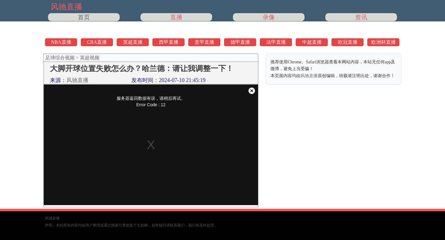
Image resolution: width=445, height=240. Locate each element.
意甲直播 (204, 42)
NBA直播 (61, 42)
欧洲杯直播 (383, 42)
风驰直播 (77, 80)
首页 (84, 17)
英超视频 (89, 57)
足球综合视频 (60, 57)
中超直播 (312, 42)
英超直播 (133, 42)
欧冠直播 (347, 42)
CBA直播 (97, 42)
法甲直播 (276, 42)
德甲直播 (240, 42)
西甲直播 (168, 42)
